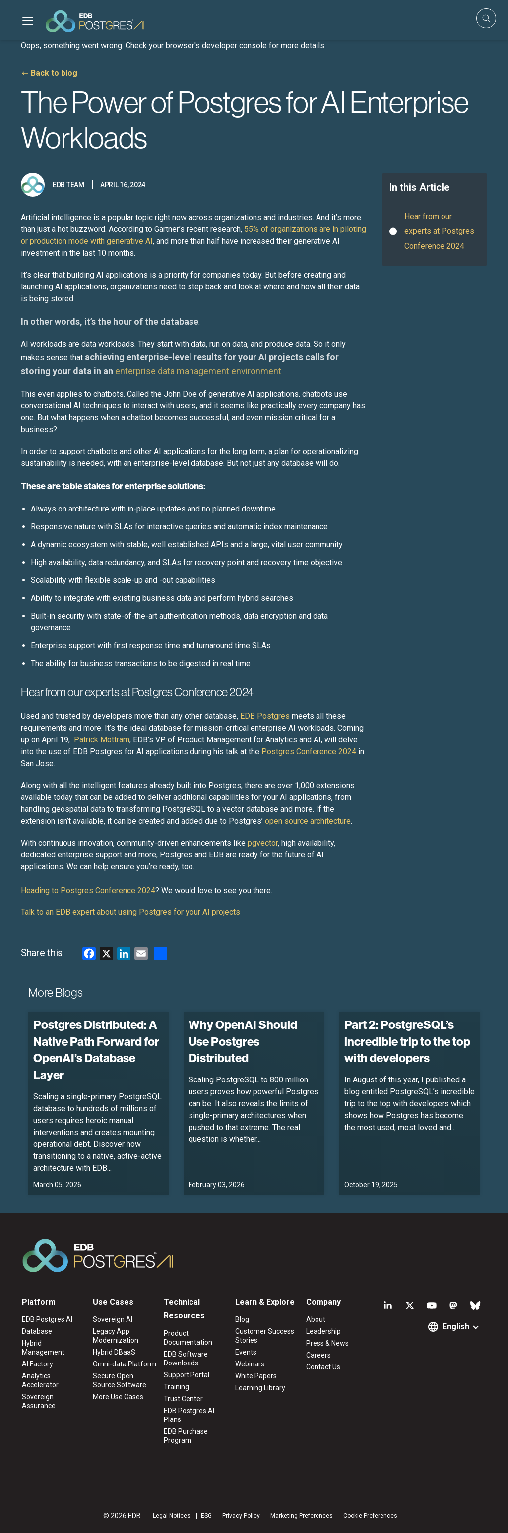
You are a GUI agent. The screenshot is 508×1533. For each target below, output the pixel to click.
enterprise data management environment (198, 371)
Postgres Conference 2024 (308, 751)
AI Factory (37, 1364)
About (315, 1319)
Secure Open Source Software (119, 1380)
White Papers (256, 1376)
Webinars (249, 1364)
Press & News (327, 1343)
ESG (206, 1515)
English (456, 1326)
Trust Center (183, 1399)
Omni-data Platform (124, 1364)
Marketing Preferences (301, 1515)
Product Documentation (188, 1337)
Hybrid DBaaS (114, 1352)
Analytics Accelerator (40, 1380)
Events (245, 1352)
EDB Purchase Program (186, 1435)
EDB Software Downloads (186, 1358)
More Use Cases (118, 1397)
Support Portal (186, 1375)
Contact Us (323, 1367)
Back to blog (54, 73)
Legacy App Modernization (115, 1335)
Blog (242, 1319)
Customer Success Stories (264, 1335)
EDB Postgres (265, 716)
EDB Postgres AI (47, 1319)
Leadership (323, 1331)
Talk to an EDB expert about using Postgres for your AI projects (130, 912)
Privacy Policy (241, 1515)
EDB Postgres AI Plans (189, 1415)
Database (37, 1331)
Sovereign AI (112, 1319)
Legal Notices (171, 1515)
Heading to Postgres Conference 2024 (88, 890)
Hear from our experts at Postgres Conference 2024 (439, 231)
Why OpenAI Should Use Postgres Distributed (243, 1041)
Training (176, 1387)
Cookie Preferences (370, 1515)
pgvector (263, 843)
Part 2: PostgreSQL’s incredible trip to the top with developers (407, 1041)
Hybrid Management (43, 1347)
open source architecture (308, 821)
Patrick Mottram (101, 739)
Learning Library (260, 1388)
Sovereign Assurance (39, 1401)
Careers (318, 1355)
